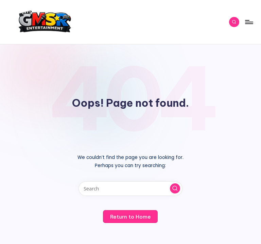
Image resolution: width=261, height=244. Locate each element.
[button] (175, 188)
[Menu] (248, 22)
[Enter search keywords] (130, 188)
